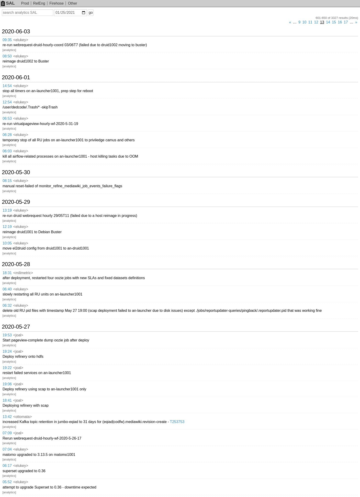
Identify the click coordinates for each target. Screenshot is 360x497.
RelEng (39, 3)
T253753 (177, 422)
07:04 (7, 449)
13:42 (7, 417)
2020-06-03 (16, 31)
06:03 (7, 151)
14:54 (7, 86)
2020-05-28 (16, 264)
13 (322, 22)
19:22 (7, 368)
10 (304, 22)
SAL (8, 3)
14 (328, 22)
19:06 (7, 384)
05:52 (7, 482)
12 (316, 22)
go (91, 12)
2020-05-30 (16, 172)
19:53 (7, 335)
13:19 (7, 210)
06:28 (7, 135)
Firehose (56, 3)
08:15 (7, 181)
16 (340, 22)
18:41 (7, 400)
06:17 (7, 466)
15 (334, 22)
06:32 (7, 305)
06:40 (7, 289)
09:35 (7, 40)
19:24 (7, 351)
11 (310, 22)
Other (72, 3)
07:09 (7, 433)
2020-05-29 (16, 202)
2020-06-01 (16, 77)
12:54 (7, 102)
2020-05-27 (16, 327)
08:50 (7, 56)
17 (346, 22)
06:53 (7, 118)
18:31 (7, 273)
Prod (25, 3)
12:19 (7, 227)
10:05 (7, 243)
